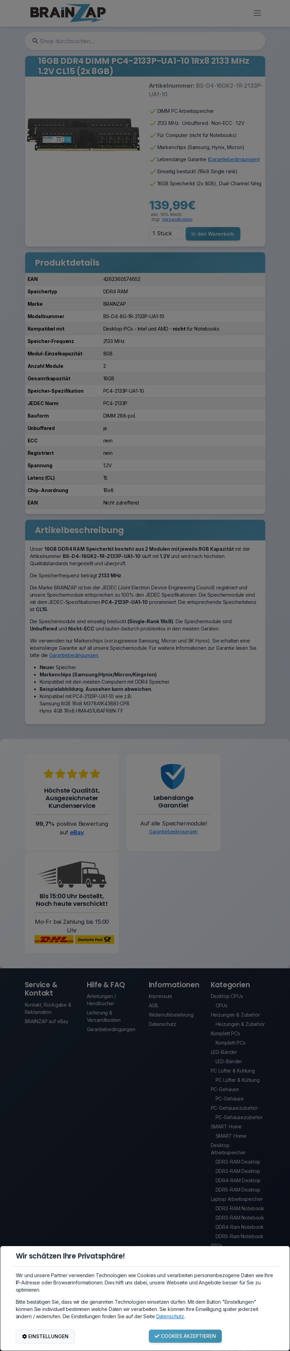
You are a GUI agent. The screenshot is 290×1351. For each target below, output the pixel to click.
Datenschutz (170, 1316)
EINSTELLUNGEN (45, 1336)
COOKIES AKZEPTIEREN (185, 1336)
